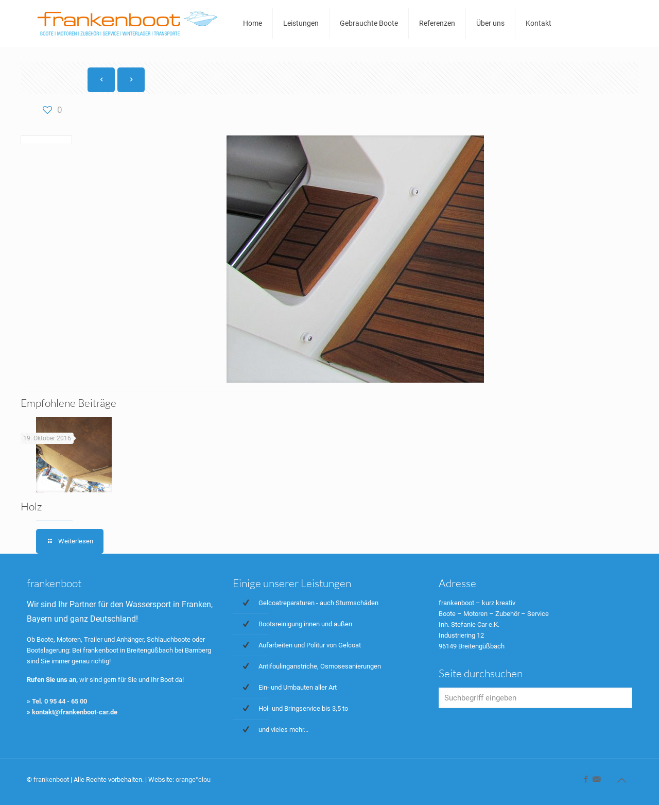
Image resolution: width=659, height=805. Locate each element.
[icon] (596, 779)
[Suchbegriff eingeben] (535, 698)
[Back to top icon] (621, 780)
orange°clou (193, 779)
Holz (31, 506)
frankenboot (51, 779)
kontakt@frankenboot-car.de (74, 712)
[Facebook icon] (585, 779)
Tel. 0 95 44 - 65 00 (59, 701)
